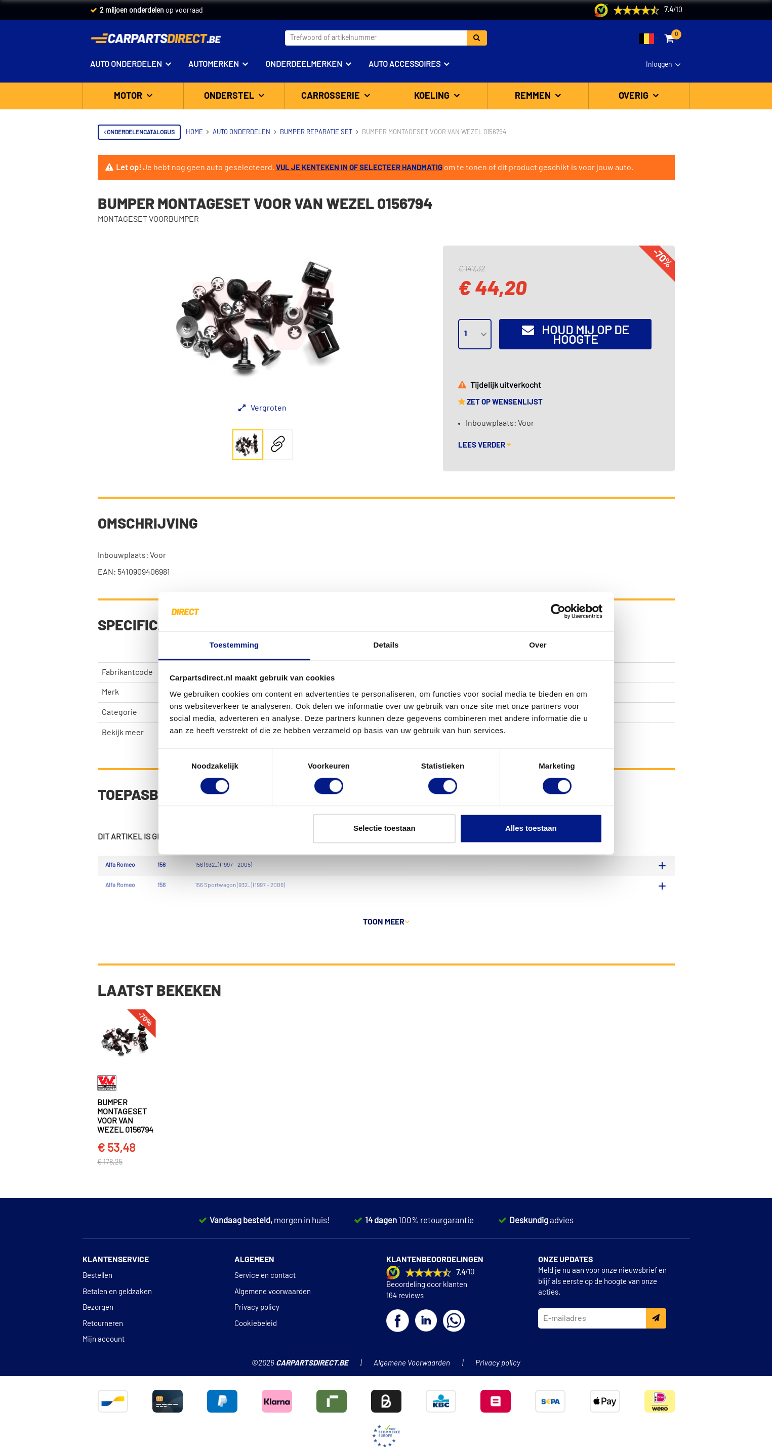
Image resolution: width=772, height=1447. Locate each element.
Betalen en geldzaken (117, 1316)
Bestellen (97, 1300)
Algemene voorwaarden (272, 1316)
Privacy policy (256, 1332)
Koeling (433, 96)
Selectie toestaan (384, 828)
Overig (635, 96)
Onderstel (230, 96)
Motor (129, 96)
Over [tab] (538, 644)
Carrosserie (331, 96)
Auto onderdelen (126, 64)
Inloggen (659, 64)
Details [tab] (386, 644)
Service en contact (265, 1300)
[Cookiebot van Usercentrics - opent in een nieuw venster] (558, 611)
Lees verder (484, 445)
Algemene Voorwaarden (412, 1387)
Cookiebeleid (255, 1347)
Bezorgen (98, 1332)
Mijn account (104, 1364)
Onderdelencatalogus (139, 132)
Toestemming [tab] (234, 644)
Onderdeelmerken (303, 64)
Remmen (534, 96)
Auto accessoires (404, 64)
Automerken (213, 64)
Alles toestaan (531, 828)
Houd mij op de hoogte (575, 335)
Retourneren (103, 1347)
